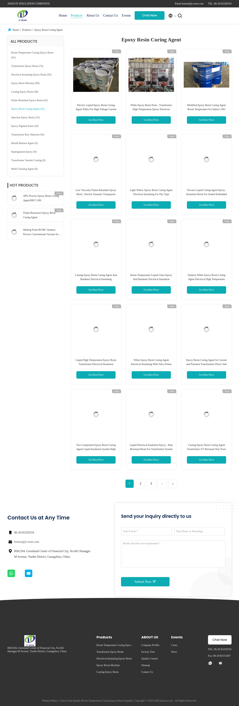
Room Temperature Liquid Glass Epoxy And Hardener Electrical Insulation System (151, 279)
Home (63, 15)
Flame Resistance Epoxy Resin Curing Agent (39, 215)
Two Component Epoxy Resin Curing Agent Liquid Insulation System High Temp (96, 449)
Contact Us (110, 15)
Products (77, 15)
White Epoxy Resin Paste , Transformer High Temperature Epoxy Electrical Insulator (151, 109)
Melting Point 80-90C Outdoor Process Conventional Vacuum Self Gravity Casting (41, 232)
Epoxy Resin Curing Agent (48, 30)
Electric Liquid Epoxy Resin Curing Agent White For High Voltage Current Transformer (96, 109)
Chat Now (149, 15)
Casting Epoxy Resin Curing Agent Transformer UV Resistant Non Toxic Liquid (206, 449)
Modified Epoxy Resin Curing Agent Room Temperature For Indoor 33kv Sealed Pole (206, 109)
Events (126, 15)
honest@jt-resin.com (26, 541)
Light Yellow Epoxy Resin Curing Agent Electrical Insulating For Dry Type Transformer (151, 194)
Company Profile (150, 645)
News (174, 651)
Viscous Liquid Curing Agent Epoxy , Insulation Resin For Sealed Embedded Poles (206, 194)
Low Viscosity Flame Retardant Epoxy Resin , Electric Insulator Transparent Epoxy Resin (96, 194)
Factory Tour (148, 651)
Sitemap (145, 665)
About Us (92, 15)
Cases (174, 645)
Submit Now (145, 581)
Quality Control (149, 658)
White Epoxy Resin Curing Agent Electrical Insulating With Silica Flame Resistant (151, 364)
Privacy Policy (50, 700)
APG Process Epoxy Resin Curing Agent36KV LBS (41, 198)
